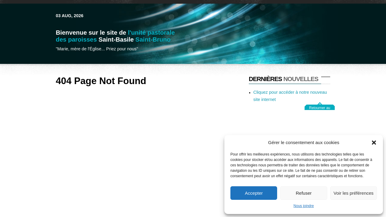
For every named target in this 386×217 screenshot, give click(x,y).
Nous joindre (303, 206)
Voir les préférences (354, 193)
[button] (374, 143)
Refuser (304, 193)
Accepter (254, 193)
